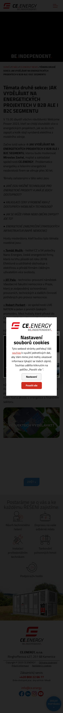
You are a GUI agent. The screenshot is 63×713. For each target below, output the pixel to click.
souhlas (16, 353)
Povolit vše (31, 385)
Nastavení (31, 377)
